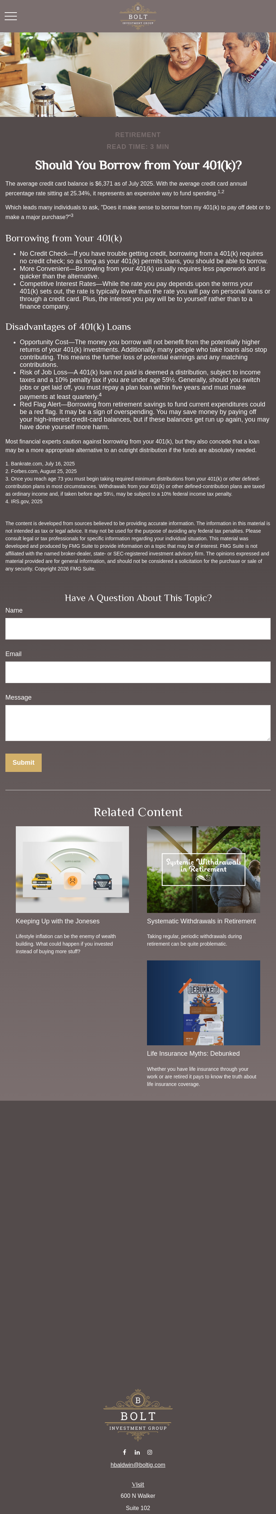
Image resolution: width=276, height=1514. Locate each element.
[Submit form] (23, 763)
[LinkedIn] (137, 1452)
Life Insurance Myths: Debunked (193, 1053)
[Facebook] (124, 1452)
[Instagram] (150, 1452)
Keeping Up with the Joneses (58, 921)
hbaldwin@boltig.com (138, 1465)
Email (13, 654)
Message (18, 697)
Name (14, 610)
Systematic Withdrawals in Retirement (201, 921)
